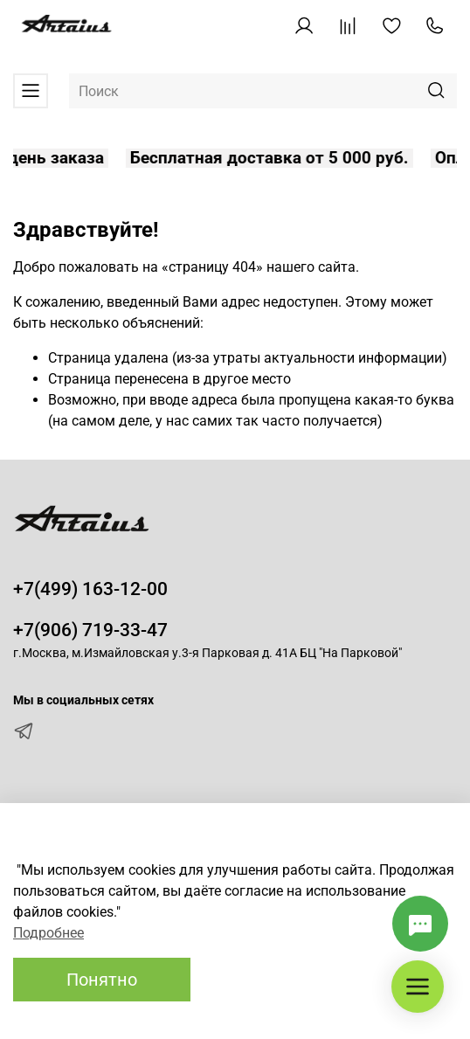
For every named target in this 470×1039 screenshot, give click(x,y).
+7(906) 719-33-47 (90, 630)
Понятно (101, 979)
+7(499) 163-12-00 (90, 588)
